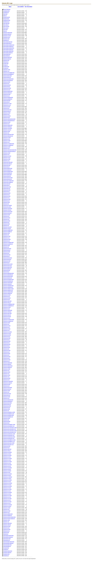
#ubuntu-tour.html (7, 405)
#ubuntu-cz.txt (6, 160)
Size (26, 6)
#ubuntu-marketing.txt (8, 287)
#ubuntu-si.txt (6, 392)
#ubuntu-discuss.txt (7, 179)
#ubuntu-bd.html (6, 100)
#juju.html (5, 29)
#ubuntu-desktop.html (8, 171)
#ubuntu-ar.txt (6, 83)
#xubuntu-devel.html (7, 551)
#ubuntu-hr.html (6, 217)
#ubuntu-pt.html (6, 353)
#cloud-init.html (6, 17)
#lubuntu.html (6, 60)
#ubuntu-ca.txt (6, 114)
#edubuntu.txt (6, 21)
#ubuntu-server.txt (7, 389)
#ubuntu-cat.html (7, 115)
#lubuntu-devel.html (7, 57)
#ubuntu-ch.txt (6, 123)
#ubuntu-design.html (7, 168)
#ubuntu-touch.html (7, 402)
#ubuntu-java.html (7, 248)
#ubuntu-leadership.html (8, 273)
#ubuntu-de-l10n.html (7, 162)
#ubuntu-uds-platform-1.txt (9, 441)
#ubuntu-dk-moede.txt (8, 182)
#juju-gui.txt (5, 27)
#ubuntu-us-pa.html (7, 492)
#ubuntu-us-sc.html (7, 495)
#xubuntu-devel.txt (7, 552)
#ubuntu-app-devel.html (8, 78)
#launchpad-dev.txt (7, 43)
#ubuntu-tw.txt (6, 422)
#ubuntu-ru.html (6, 375)
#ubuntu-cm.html (7, 137)
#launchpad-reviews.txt (8, 49)
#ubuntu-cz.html (6, 159)
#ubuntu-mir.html (7, 294)
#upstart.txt (5, 549)
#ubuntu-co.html (6, 146)
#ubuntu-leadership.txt (8, 274)
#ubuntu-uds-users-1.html (8, 443)
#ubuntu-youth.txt (7, 524)
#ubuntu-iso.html (6, 239)
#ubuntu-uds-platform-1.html (9, 439)
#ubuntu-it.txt (6, 247)
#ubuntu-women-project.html (9, 517)
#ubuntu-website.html (8, 513)
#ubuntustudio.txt (7, 546)
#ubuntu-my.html (6, 307)
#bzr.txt (5, 15)
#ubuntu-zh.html (6, 529)
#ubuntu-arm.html (7, 88)
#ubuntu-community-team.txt (9, 151)
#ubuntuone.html (7, 538)
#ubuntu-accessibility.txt (8, 74)
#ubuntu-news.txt (7, 314)
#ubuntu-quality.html (7, 362)
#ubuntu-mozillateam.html (8, 304)
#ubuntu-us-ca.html (7, 458)
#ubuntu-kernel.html (7, 257)
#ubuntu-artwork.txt (7, 92)
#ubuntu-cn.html (6, 140)
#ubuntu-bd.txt (6, 102)
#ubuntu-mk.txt (6, 299)
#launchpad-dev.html (7, 41)
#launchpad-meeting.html (8, 44)
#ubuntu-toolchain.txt (7, 401)
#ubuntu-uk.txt (6, 447)
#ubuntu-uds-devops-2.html (9, 436)
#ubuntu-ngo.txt (6, 318)
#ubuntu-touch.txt (7, 404)
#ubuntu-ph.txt (6, 342)
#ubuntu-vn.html (6, 510)
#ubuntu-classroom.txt (8, 135)
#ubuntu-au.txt (6, 95)
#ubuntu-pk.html (6, 344)
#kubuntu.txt (6, 40)
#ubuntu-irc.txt (6, 237)
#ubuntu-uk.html (6, 446)
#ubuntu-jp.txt (6, 253)
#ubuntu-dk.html (6, 183)
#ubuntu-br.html (6, 106)
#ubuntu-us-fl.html (7, 470)
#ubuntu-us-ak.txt (7, 453)
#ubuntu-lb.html (6, 270)
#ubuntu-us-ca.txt (7, 459)
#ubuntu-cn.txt (6, 142)
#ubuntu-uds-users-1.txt (8, 444)
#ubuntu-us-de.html (7, 467)
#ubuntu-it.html (6, 245)
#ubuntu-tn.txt (6, 398)
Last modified (20, 6)
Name (10, 6)
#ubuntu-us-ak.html (7, 452)
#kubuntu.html (6, 38)
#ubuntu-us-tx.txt (7, 503)
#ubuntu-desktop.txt (7, 173)
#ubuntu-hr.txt (6, 219)
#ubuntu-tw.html (6, 421)
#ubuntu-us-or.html (7, 489)
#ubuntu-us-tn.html (7, 498)
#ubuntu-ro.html (6, 368)
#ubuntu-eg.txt (6, 194)
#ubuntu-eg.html (6, 193)
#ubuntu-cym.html (7, 156)
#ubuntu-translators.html (8, 415)
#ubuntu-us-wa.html (7, 504)
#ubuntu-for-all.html (7, 205)
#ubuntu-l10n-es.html (7, 264)
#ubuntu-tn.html (6, 396)
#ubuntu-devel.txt (7, 176)
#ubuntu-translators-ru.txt (8, 413)
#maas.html (5, 63)
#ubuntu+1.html (6, 69)
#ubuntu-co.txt (6, 148)
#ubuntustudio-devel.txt (8, 543)
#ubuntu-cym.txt (6, 157)
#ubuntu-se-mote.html (8, 381)
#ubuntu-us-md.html (7, 476)
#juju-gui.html (6, 26)
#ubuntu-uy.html (6, 507)
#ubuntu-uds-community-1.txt (9, 429)
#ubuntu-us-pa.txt (7, 493)
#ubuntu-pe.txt (6, 339)
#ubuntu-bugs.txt (7, 111)
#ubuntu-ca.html (6, 112)
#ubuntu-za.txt (6, 527)
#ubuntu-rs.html (6, 372)
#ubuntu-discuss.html (7, 177)
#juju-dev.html (6, 23)
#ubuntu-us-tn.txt (7, 500)
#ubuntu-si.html (6, 390)
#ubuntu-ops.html (7, 335)
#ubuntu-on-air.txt (7, 333)
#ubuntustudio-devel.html (8, 541)
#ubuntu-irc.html (6, 236)
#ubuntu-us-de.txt (7, 469)
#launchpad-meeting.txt (8, 46)
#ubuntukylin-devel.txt (8, 537)
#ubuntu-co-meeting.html (8, 143)
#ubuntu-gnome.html (7, 211)
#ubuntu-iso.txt (6, 240)
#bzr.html (5, 14)
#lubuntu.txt (5, 61)
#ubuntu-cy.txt (6, 154)
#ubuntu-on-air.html (7, 331)
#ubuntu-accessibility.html (8, 72)
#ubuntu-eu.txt (6, 200)
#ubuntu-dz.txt (6, 191)
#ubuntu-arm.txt (6, 89)
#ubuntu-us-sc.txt (7, 497)
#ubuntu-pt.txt (6, 355)
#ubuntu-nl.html (6, 322)
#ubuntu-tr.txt (6, 410)
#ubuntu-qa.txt (6, 358)
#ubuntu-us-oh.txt (7, 487)
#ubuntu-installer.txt (7, 231)
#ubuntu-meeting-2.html (8, 288)
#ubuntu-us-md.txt (7, 478)
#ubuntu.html (6, 532)
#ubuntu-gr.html (6, 214)
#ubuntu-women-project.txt (9, 518)
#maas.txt (5, 65)
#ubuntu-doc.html (7, 186)
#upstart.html (6, 547)
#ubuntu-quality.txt (7, 364)
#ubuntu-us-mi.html (7, 480)
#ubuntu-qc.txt (6, 361)
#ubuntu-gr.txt (6, 216)
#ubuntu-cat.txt (6, 117)
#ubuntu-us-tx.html (7, 501)
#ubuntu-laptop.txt (7, 268)
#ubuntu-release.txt (7, 367)
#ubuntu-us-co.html (7, 461)
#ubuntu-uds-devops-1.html (9, 433)
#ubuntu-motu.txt (7, 302)
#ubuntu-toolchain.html (8, 399)
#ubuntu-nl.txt (6, 324)
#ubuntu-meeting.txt (7, 293)
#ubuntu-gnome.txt (7, 213)
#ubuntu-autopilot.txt (7, 98)
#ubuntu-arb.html (7, 85)
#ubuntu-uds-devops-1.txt (8, 435)
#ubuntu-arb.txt (6, 86)
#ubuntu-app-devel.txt (8, 80)
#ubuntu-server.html (7, 387)
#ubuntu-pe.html (6, 338)
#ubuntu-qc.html (6, 359)
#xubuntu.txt (6, 555)
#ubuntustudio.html (7, 544)
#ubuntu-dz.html (6, 189)
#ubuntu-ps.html (6, 350)
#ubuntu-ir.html (6, 233)
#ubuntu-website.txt (7, 515)
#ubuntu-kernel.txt (7, 259)
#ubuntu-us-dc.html (7, 464)
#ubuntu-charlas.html (7, 125)
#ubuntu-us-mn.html (7, 483)
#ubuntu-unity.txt (6, 450)
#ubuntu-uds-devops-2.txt (8, 438)
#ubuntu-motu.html (7, 301)
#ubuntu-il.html (6, 223)
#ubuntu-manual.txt (7, 284)
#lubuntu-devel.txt (7, 58)
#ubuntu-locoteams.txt (8, 281)
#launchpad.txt (6, 55)
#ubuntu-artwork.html (7, 91)
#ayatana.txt (6, 12)
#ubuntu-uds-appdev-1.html (9, 424)
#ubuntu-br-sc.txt (7, 105)
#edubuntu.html (6, 20)
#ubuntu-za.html (6, 526)
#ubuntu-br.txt (6, 108)
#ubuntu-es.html (6, 196)
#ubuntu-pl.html (6, 347)
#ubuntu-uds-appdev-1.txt (8, 426)
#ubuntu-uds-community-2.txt (9, 432)
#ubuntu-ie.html (6, 220)
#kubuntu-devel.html (7, 32)
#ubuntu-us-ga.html (7, 473)
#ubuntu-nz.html (6, 328)
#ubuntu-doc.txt (6, 188)
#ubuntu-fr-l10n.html (7, 208)
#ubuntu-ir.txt (6, 234)
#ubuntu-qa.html (6, 356)
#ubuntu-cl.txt (6, 132)
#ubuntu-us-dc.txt (7, 466)
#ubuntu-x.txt (6, 521)
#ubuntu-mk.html (7, 297)
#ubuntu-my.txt (6, 308)
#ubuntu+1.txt (6, 71)
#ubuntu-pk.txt (6, 345)
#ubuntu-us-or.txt (7, 490)
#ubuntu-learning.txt (7, 277)
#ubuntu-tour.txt (6, 407)
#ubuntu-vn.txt (6, 512)
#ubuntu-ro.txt (6, 370)
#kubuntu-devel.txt (7, 34)
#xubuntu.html (6, 554)
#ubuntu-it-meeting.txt (8, 243)
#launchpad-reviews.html (8, 48)
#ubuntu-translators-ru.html (9, 412)
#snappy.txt (5, 68)
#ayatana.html (6, 11)
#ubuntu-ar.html (6, 81)
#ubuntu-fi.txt (6, 203)
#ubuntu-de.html (6, 165)
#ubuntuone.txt (6, 540)
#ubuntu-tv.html (6, 418)
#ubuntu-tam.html (7, 393)
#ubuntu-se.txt (6, 385)
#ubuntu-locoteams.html (8, 279)
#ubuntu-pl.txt (6, 348)
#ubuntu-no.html (6, 325)
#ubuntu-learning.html (8, 276)
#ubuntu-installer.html (8, 230)
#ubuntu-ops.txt (6, 336)
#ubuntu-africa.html (7, 75)
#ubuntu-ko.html (6, 260)
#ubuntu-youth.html (7, 523)
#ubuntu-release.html (7, 365)
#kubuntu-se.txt (6, 37)
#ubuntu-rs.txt (6, 373)
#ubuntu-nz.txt (6, 330)
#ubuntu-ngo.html (7, 316)
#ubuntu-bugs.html (7, 109)
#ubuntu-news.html (7, 313)
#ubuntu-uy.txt (6, 509)
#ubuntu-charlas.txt (7, 126)
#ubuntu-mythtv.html (7, 310)
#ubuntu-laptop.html (7, 267)
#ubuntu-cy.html (6, 152)
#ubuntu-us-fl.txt (6, 472)
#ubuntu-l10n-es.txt (7, 265)
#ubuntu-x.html (6, 520)
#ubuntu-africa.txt (7, 77)
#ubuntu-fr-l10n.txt (7, 210)
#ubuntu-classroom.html (8, 134)
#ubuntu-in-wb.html (7, 227)
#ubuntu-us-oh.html (7, 486)
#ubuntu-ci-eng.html (7, 128)
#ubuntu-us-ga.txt (7, 475)
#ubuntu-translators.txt (8, 416)
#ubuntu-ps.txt (6, 351)
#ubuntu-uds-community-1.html (10, 427)
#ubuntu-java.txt (6, 250)
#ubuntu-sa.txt (6, 379)
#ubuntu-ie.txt (6, 222)
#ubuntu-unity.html (7, 449)
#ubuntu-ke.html (6, 254)
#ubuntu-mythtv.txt (7, 311)
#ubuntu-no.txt (6, 327)
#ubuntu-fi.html (6, 202)
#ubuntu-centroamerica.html (9, 119)
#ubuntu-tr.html (6, 409)
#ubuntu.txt (5, 534)
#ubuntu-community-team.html (9, 149)
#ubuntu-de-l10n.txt (7, 163)
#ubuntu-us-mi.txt (7, 481)
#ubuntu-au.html (6, 94)
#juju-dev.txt (6, 24)
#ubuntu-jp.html (6, 251)
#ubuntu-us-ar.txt (7, 456)
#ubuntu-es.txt (6, 197)
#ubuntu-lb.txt (6, 271)
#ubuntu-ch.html (6, 122)
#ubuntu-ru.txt (6, 376)
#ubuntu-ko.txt (6, 262)
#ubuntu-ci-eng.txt (7, 129)
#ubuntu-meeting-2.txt (8, 290)
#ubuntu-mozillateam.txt (8, 305)
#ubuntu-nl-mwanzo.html (8, 319)
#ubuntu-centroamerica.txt (9, 120)
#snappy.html (6, 66)
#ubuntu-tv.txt (6, 419)
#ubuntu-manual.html (7, 282)
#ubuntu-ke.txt (6, 256)
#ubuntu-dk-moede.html (8, 180)
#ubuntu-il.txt (6, 225)
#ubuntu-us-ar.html (7, 455)
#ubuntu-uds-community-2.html (10, 430)
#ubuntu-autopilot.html (8, 97)
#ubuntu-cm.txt (6, 139)
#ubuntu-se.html (6, 384)
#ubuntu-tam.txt (6, 395)
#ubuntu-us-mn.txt (7, 484)
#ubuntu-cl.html (6, 131)
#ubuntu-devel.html (7, 174)
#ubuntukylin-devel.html (8, 535)
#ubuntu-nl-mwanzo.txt (8, 321)
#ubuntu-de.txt (6, 166)
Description (29, 6)
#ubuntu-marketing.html (8, 285)
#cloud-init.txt (6, 18)
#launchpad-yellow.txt (8, 52)
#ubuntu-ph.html (6, 341)
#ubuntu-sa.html (6, 378)
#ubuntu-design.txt (7, 169)
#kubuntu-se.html (7, 35)
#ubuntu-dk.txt (6, 185)
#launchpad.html (6, 54)
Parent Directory (6, 9)
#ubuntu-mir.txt (6, 296)
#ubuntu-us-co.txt (7, 463)
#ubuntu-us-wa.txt (7, 506)
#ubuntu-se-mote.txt (7, 382)
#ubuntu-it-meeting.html (8, 242)
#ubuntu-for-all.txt (7, 206)
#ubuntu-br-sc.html (7, 103)
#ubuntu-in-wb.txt (7, 228)
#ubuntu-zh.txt (6, 530)
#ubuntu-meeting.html (8, 291)
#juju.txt (5, 31)
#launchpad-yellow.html (8, 51)
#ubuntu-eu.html (6, 199)
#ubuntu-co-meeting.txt (8, 145)
